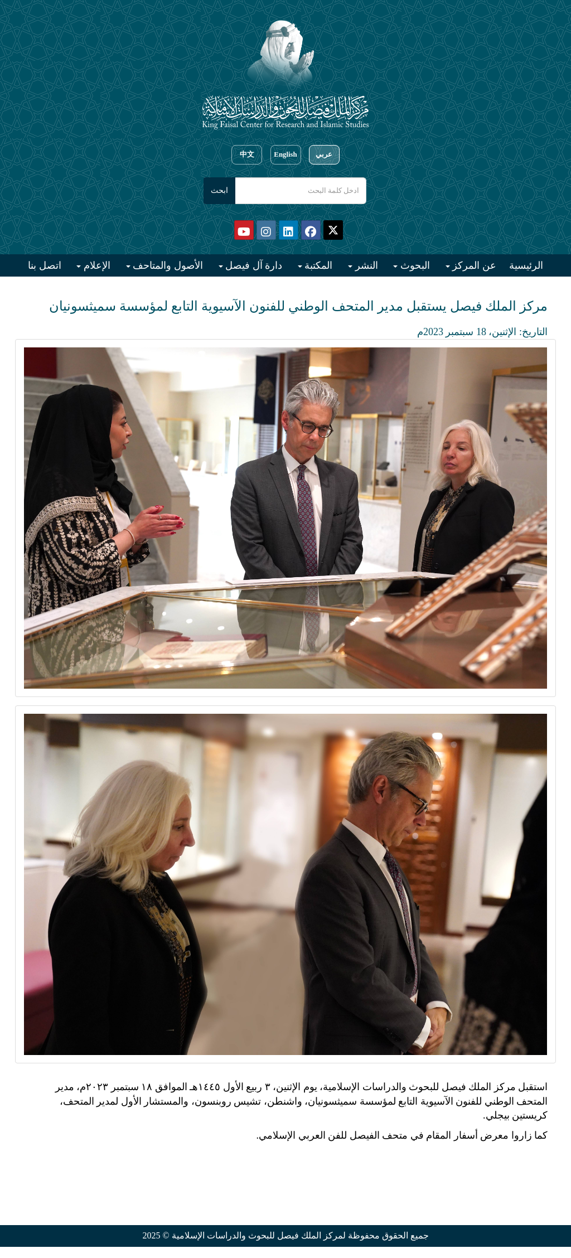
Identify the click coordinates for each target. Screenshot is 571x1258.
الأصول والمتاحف (166, 265)
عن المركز (473, 265)
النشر (365, 265)
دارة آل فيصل (253, 265)
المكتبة (317, 265)
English (285, 154)
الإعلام (95, 265)
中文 (247, 154)
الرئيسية (526, 265)
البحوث (414, 265)
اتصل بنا (44, 265)
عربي (324, 154)
